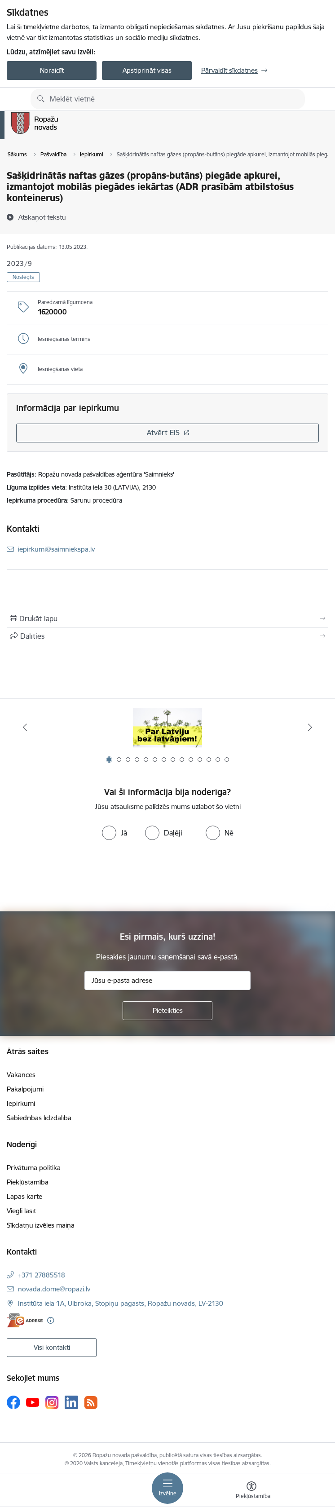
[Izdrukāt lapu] (167, 618)
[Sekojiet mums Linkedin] (71, 1402)
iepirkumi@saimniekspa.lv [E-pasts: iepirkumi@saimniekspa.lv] (56, 549)
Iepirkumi (21, 1103)
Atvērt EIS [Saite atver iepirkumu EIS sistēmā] (163, 432)
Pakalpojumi (25, 1089)
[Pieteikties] (167, 1010)
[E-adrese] (25, 1320)
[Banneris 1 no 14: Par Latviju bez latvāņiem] (168, 727)
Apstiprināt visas (147, 70)
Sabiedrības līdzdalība (39, 1118)
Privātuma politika (34, 1167)
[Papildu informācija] (50, 1320)
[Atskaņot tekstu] (42, 217)
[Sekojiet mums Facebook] (13, 1402)
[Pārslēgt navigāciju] (167, 1488)
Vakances (21, 1074)
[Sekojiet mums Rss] (90, 1402)
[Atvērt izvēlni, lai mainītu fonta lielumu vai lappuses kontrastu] (251, 1491)
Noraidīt (52, 70)
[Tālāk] (310, 727)
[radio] (114, 833)
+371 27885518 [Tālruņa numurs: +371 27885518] (41, 1275)
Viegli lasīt (21, 1210)
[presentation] (75, 877)
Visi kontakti (52, 1347)
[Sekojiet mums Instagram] (52, 1402)
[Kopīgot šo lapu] (167, 636)
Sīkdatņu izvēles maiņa (41, 1225)
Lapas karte (24, 1196)
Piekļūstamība (27, 1182)
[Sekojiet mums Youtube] (33, 1402)
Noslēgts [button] (23, 277)
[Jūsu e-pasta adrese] (167, 980)
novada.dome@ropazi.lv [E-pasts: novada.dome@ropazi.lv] (54, 1289)
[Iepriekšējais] (25, 727)
